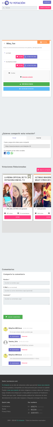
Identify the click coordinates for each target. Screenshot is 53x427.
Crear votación (45, 7)
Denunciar (24, 336)
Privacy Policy (6, 411)
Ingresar (47, 2)
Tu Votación (6, 385)
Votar (20, 56)
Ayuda (4, 409)
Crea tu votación (44, 170)
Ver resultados (26, 84)
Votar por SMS (30, 56)
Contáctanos (6, 406)
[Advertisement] (26, 25)
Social (14, 138)
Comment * (7, 295)
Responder (14, 336)
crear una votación (13, 390)
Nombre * (6, 279)
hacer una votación (44, 385)
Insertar (38, 138)
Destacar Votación (26, 89)
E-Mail (10, 287)
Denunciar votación (26, 77)
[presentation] (17, 309)
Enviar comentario (13, 317)
